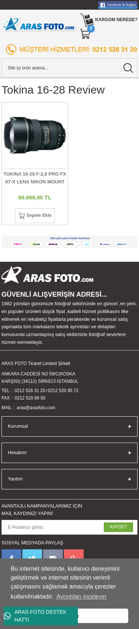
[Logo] (39, 24)
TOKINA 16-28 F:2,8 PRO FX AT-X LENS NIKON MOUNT (34, 178)
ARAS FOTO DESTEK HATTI (35, 616)
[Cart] (86, 34)
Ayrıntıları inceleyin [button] (81, 596)
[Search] (69, 68)
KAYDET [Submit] (118, 526)
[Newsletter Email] (69, 527)
